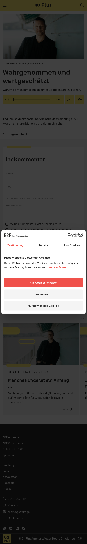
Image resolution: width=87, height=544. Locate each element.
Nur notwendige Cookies (43, 305)
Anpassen (43, 294)
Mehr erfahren (58, 267)
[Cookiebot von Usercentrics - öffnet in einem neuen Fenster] (67, 235)
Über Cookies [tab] (71, 244)
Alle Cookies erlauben (43, 282)
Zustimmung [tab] (15, 244)
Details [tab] (43, 244)
